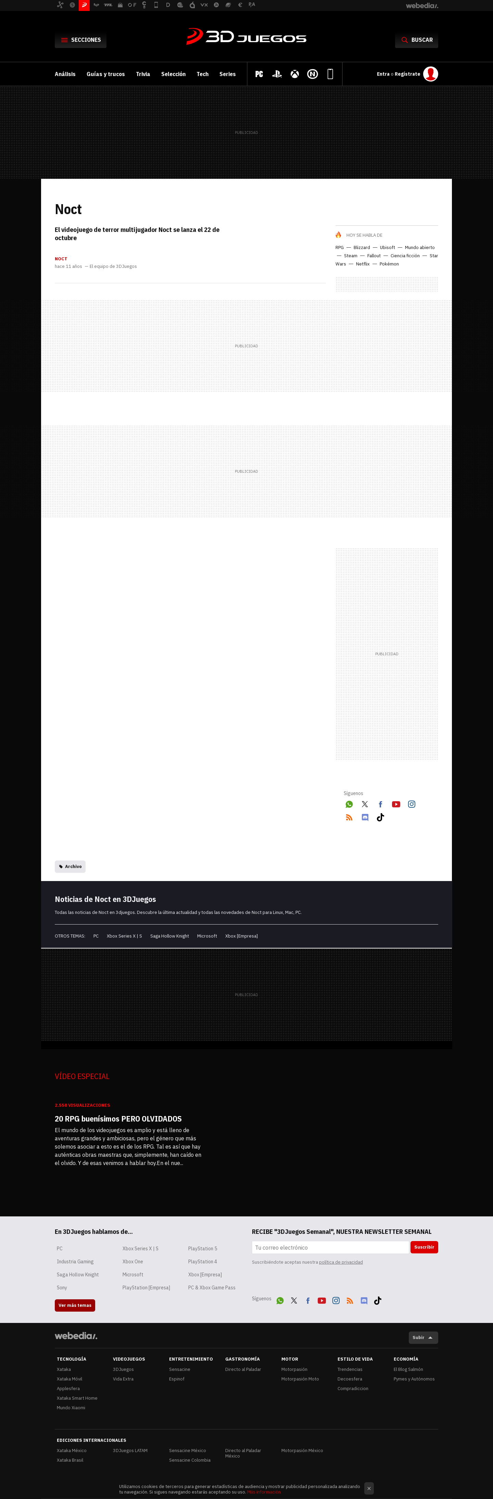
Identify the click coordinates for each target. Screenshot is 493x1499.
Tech (202, 74)
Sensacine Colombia (190, 1460)
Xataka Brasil (70, 1460)
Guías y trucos (106, 74)
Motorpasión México (302, 1450)
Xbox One (133, 1262)
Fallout (374, 256)
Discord (364, 815)
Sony (62, 1288)
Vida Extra (123, 1379)
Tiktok (380, 815)
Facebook (380, 802)
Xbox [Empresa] (241, 936)
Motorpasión (294, 1369)
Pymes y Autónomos (414, 1379)
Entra (384, 74)
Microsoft (207, 936)
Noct (61, 259)
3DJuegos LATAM (130, 1450)
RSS (349, 815)
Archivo (73, 866)
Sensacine (179, 1369)
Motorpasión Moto (300, 1379)
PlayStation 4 (202, 1262)
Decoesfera (350, 1379)
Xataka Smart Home (77, 1398)
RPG (340, 247)
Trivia (143, 74)
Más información (264, 1492)
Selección (173, 74)
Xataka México (72, 1450)
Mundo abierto (420, 247)
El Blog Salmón (408, 1369)
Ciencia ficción (405, 256)
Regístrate (407, 74)
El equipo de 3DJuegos (113, 266)
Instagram (411, 802)
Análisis (65, 74)
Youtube (396, 802)
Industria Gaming (75, 1262)
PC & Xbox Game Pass (212, 1288)
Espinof (177, 1379)
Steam (350, 256)
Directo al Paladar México (243, 1453)
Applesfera (68, 1388)
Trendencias (350, 1369)
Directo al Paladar (243, 1369)
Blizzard (362, 247)
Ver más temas (75, 1305)
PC (96, 936)
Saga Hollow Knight (169, 936)
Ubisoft (387, 247)
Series (227, 74)
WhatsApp (349, 802)
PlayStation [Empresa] (146, 1288)
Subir (419, 1337)
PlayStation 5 (202, 1249)
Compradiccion (353, 1388)
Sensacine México (187, 1450)
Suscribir (424, 1247)
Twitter (364, 802)
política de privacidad (341, 1262)
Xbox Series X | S (124, 936)
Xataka (64, 1369)
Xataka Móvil (69, 1379)
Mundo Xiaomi (71, 1408)
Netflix (363, 264)
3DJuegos (246, 37)
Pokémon (389, 264)
